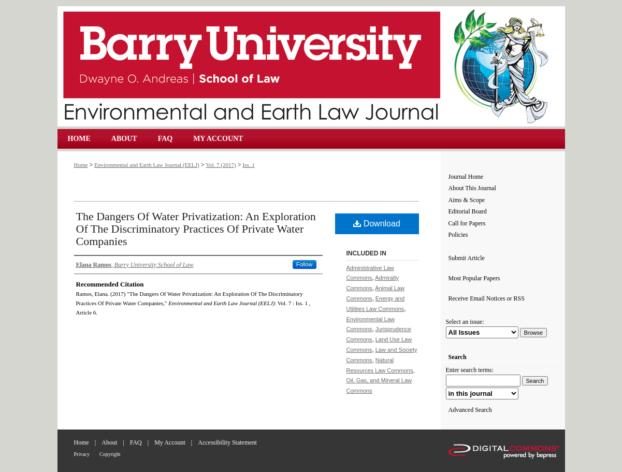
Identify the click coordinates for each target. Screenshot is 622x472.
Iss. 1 (248, 165)
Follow (304, 264)
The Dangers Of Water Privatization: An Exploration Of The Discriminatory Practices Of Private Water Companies (196, 229)
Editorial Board (468, 211)
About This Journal (472, 188)
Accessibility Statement (227, 442)
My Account (169, 442)
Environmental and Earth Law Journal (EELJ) (311, 66)
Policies (458, 234)
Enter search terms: (470, 370)
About (109, 442)
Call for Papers (467, 223)
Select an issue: (465, 321)
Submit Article (467, 258)
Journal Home (466, 176)
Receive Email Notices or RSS (487, 298)
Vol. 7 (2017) (221, 165)
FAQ (136, 442)
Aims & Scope (467, 200)
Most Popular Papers (474, 278)
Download (376, 223)
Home (81, 165)
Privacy (82, 454)
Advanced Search (470, 409)
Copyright (110, 454)
